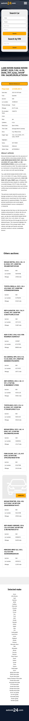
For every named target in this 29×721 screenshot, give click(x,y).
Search (14, 33)
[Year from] (14, 25)
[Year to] (14, 29)
